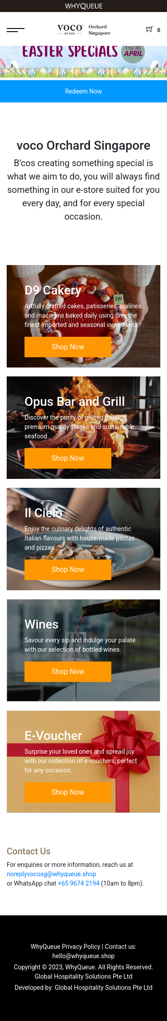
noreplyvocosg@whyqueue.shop (51, 874)
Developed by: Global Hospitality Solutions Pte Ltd (84, 987)
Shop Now (68, 347)
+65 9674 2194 (79, 883)
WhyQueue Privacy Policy (65, 946)
